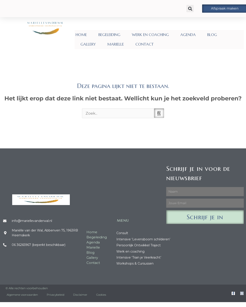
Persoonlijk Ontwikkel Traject (138, 245)
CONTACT (144, 44)
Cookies (101, 294)
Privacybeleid (55, 294)
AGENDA (188, 34)
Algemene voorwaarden (22, 294)
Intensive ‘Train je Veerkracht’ (138, 257)
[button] (190, 8)
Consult (122, 233)
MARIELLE (115, 44)
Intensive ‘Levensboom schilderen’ (143, 239)
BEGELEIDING (109, 34)
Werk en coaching (130, 251)
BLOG (212, 34)
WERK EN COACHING (150, 34)
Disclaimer (80, 294)
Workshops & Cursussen (135, 263)
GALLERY (88, 44)
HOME (81, 34)
